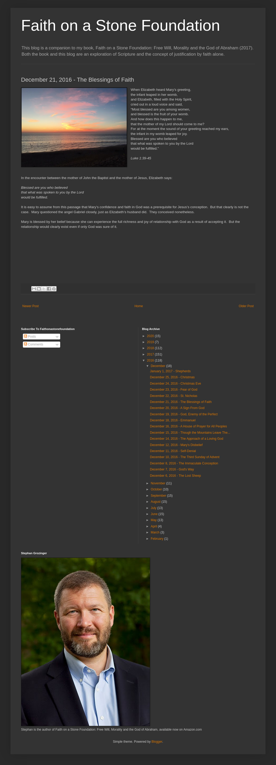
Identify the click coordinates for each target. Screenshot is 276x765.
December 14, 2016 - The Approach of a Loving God (186, 439)
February (157, 539)
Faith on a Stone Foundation (120, 25)
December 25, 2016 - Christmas (172, 377)
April (154, 526)
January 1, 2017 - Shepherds (170, 371)
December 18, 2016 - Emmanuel (172, 420)
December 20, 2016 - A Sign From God (177, 408)
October (157, 489)
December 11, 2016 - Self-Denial (173, 451)
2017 (151, 354)
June (154, 514)
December (158, 366)
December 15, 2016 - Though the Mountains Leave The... (190, 432)
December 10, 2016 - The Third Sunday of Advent (184, 457)
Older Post (246, 306)
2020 (151, 336)
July (154, 508)
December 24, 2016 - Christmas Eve (175, 383)
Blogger (156, 741)
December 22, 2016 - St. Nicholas (173, 396)
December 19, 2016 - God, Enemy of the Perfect (183, 414)
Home (139, 306)
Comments (33, 344)
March (155, 532)
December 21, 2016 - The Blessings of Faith (181, 402)
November (158, 483)
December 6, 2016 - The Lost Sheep (175, 476)
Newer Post (30, 306)
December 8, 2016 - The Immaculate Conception (184, 463)
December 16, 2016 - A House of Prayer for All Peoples (188, 426)
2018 (151, 348)
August (156, 502)
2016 (151, 360)
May (154, 520)
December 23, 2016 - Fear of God (173, 389)
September (159, 495)
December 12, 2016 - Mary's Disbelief (176, 445)
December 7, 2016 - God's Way (172, 469)
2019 (151, 342)
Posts (30, 336)
